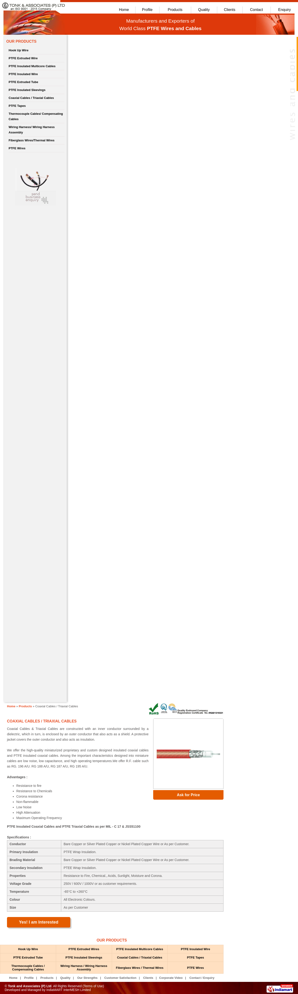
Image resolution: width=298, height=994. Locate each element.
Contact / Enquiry (201, 978)
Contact (256, 10)
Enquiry (284, 10)
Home (124, 10)
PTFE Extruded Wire (23, 58)
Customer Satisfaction (120, 978)
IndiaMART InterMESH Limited (68, 990)
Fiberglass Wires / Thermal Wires (139, 968)
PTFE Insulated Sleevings (27, 90)
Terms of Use (93, 986)
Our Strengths (87, 978)
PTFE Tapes (17, 106)
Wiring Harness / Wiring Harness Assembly (83, 967)
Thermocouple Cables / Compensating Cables (28, 967)
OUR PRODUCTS (21, 41)
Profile (147, 10)
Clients (229, 10)
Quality (204, 10)
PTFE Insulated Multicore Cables (32, 66)
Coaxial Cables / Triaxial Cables (31, 98)
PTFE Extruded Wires (83, 949)
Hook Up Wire (18, 50)
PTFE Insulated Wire (23, 74)
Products (175, 10)
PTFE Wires (17, 148)
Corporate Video (171, 978)
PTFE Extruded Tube (23, 82)
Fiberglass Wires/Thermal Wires (31, 140)
